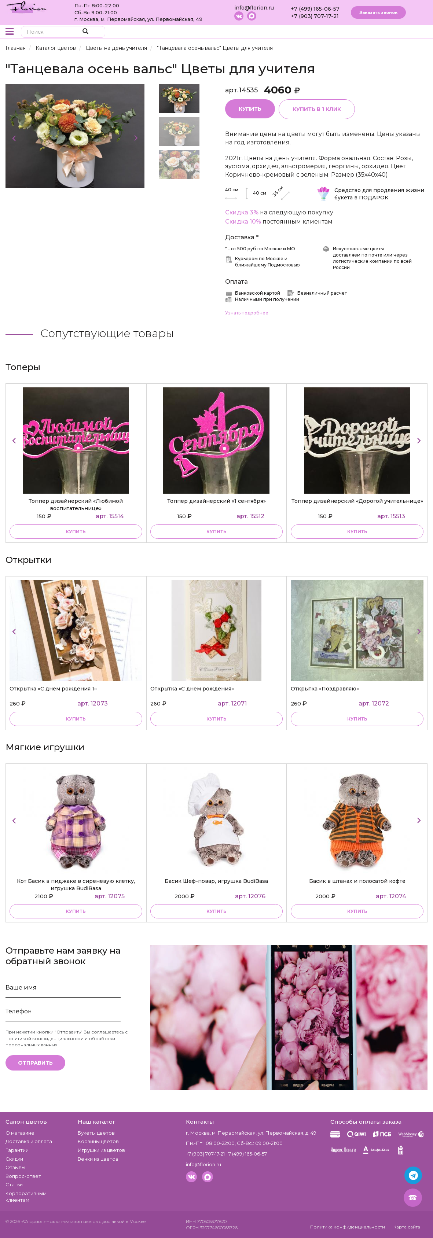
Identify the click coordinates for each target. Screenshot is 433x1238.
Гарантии (17, 1150)
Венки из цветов (98, 1159)
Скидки (14, 1159)
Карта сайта (406, 1227)
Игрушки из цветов (101, 1150)
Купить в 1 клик (317, 109)
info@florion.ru (254, 7)
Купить (250, 109)
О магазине (19, 1133)
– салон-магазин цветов (72, 1221)
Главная (15, 48)
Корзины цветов (98, 1141)
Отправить (35, 1063)
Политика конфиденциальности (347, 1227)
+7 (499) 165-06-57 (315, 8)
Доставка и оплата (28, 1141)
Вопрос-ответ (23, 1176)
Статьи (14, 1184)
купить (76, 531)
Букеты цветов (96, 1133)
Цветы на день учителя (116, 48)
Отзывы (15, 1167)
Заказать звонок (378, 12)
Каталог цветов (56, 48)
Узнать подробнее (246, 313)
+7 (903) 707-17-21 (315, 16)
